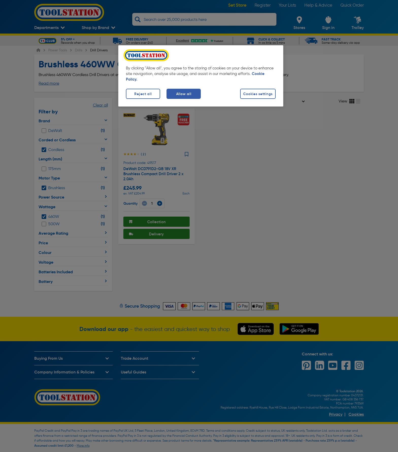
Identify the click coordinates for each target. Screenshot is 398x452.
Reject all (143, 94)
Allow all (183, 94)
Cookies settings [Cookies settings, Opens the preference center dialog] (258, 94)
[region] (200, 76)
